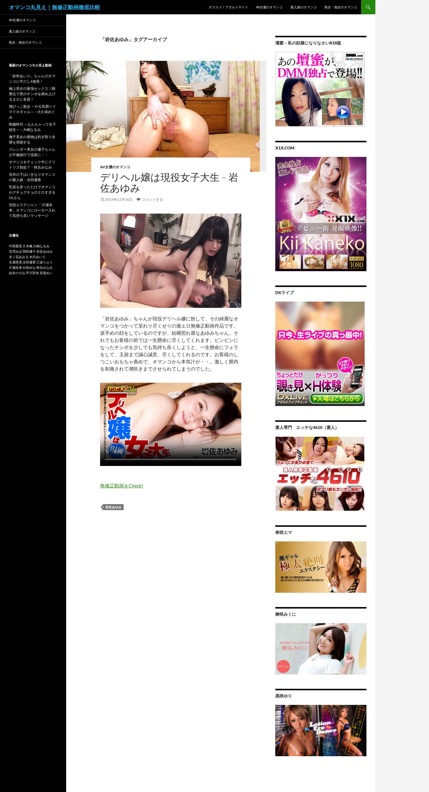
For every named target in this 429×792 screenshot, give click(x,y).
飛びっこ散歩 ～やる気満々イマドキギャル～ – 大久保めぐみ (32, 111)
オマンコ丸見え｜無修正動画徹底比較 (54, 7)
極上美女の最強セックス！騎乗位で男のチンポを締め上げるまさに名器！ (32, 93)
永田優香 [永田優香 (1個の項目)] (29, 262)
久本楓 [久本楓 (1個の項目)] (27, 246)
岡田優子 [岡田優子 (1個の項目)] (29, 251)
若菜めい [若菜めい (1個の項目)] (46, 273)
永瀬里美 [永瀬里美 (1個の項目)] (15, 262)
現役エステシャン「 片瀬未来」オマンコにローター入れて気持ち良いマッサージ (32, 210)
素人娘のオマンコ (303, 7)
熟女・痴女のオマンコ (340, 7)
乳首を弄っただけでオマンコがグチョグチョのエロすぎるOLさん (32, 192)
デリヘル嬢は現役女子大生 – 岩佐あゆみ (169, 182)
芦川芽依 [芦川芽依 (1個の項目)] (32, 273)
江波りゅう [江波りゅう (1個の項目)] (44, 262)
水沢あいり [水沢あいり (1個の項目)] (37, 257)
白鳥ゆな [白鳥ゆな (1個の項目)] (29, 267)
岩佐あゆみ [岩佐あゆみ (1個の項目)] (44, 251)
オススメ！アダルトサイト (228, 7)
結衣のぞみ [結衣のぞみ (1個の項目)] (17, 273)
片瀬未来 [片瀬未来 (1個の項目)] (15, 267)
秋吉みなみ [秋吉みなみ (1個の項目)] (44, 267)
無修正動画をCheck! (121, 485)
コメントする (152, 199)
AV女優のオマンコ (269, 7)
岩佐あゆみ (113, 507)
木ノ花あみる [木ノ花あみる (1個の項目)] (19, 257)
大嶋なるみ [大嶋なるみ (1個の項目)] (41, 246)
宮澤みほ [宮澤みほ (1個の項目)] (15, 251)
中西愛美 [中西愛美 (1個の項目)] (15, 246)
